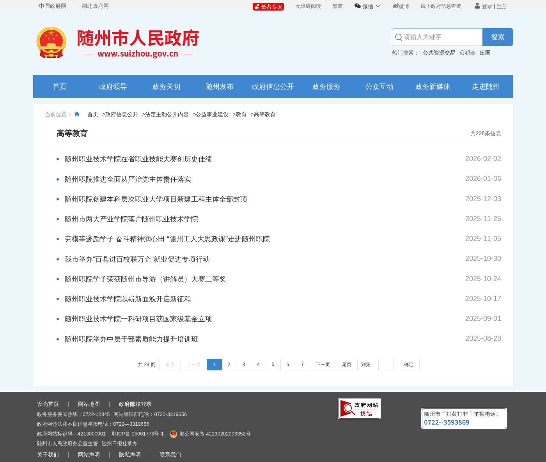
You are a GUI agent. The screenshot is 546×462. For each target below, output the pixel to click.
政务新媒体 (432, 86)
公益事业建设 (212, 114)
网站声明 (89, 454)
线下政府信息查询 (441, 6)
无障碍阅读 (308, 6)
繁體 (338, 6)
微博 (401, 6)
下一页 (323, 364)
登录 (483, 6)
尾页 (346, 364)
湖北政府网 (95, 6)
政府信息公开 (273, 86)
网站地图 (89, 404)
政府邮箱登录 (135, 404)
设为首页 (48, 404)
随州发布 (220, 86)
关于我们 (48, 454)
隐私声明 (130, 454)
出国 (485, 53)
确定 (408, 364)
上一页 (194, 364)
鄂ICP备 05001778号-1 (138, 434)
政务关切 (166, 86)
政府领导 (113, 86)
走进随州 (486, 86)
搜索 (498, 37)
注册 (502, 6)
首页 (60, 86)
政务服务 (326, 86)
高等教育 (265, 114)
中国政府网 (52, 6)
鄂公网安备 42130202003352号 (215, 434)
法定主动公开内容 (167, 114)
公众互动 (379, 86)
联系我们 (170, 454)
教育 (241, 114)
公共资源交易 (439, 53)
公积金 (467, 53)
